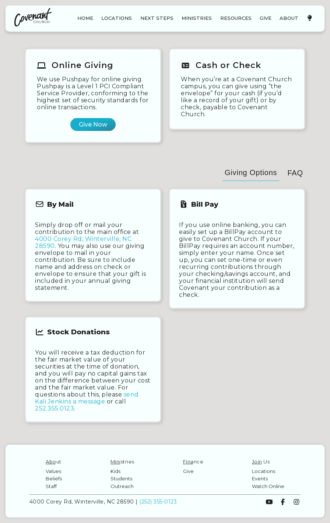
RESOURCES (236, 18)
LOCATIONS (116, 18)
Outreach (122, 486)
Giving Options (251, 172)
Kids (115, 471)
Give (188, 471)
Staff (51, 486)
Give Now (93, 124)
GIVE (265, 18)
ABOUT (289, 18)
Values (53, 471)
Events (260, 478)
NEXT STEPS (156, 18)
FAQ (295, 173)
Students (121, 478)
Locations (263, 471)
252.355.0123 (54, 408)
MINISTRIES (197, 18)
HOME (85, 18)
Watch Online (268, 486)
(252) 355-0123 (158, 501)
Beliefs (54, 478)
